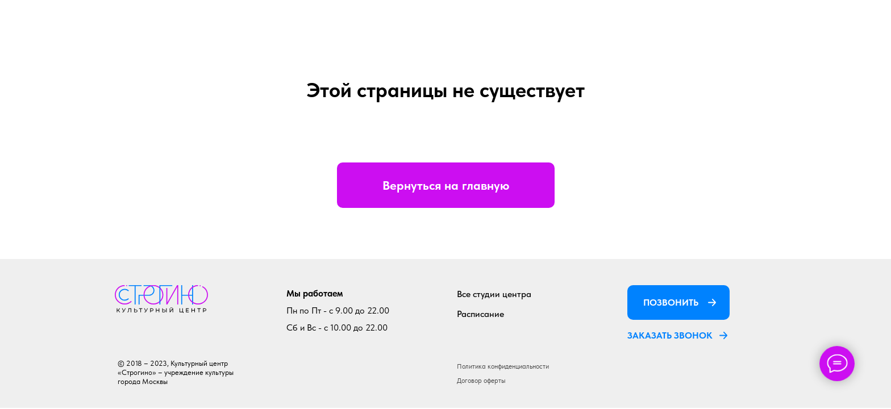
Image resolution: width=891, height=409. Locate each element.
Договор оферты (481, 381)
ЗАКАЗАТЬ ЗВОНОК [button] (670, 335)
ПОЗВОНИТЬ (670, 302)
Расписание (480, 313)
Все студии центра (494, 294)
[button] (723, 335)
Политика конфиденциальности (503, 366)
